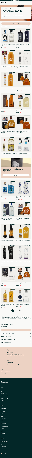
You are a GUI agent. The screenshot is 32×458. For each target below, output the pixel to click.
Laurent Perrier (3, 415)
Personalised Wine (4, 390)
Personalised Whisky (4, 393)
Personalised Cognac (4, 398)
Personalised (7, 8)
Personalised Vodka (4, 395)
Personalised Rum (4, 400)
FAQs (2, 431)
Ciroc (2, 413)
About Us (2, 428)
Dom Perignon (3, 408)
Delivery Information (4, 426)
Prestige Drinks (18, 13)
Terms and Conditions (4, 441)
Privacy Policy (3, 444)
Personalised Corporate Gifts (5, 401)
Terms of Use (3, 443)
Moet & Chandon (4, 411)
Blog (2, 429)
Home (3, 8)
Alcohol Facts (3, 448)
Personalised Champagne (5, 391)
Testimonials (3, 433)
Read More (4, 16)
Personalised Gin (4, 396)
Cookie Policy (3, 446)
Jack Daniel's (3, 410)
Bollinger (2, 416)
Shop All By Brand (4, 420)
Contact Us (3, 435)
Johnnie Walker (3, 418)
